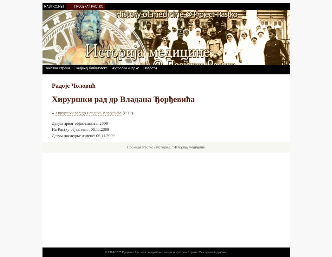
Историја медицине (189, 147)
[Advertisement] (166, 200)
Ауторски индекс (125, 68)
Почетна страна (57, 68)
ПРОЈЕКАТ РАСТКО (88, 6)
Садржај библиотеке (91, 68)
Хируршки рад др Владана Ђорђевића (88, 112)
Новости (150, 68)
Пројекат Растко (140, 147)
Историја (163, 147)
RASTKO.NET (54, 6)
